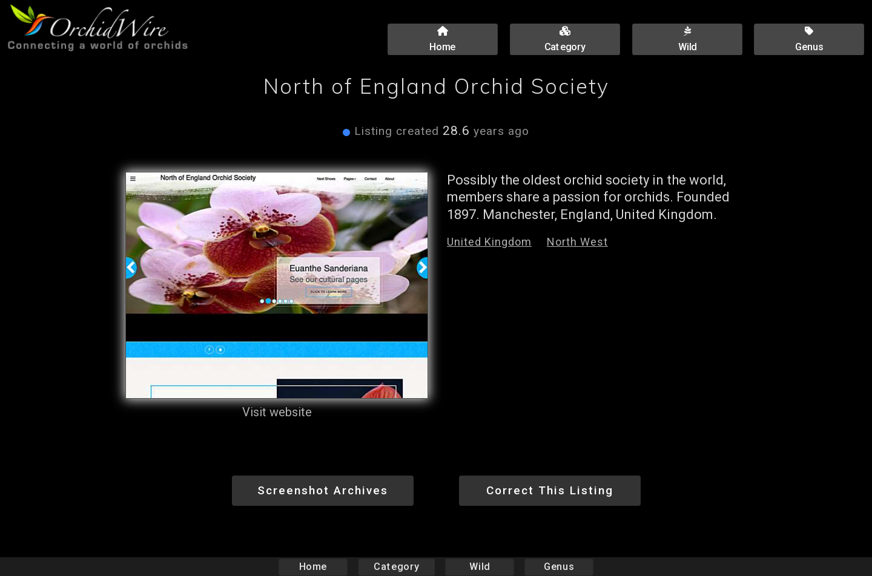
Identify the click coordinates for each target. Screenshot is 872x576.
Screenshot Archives (322, 490)
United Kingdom (489, 241)
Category (397, 566)
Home (313, 566)
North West (577, 241)
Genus (558, 566)
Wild (479, 566)
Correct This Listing (549, 490)
